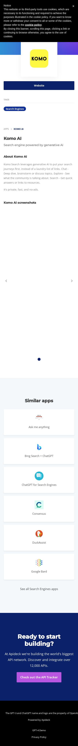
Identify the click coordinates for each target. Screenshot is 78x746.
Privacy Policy (39, 737)
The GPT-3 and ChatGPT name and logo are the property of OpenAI (39, 713)
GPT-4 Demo (39, 730)
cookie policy (33, 25)
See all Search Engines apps (39, 589)
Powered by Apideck (39, 719)
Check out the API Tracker (39, 677)
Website (39, 85)
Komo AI (19, 129)
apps (6, 129)
